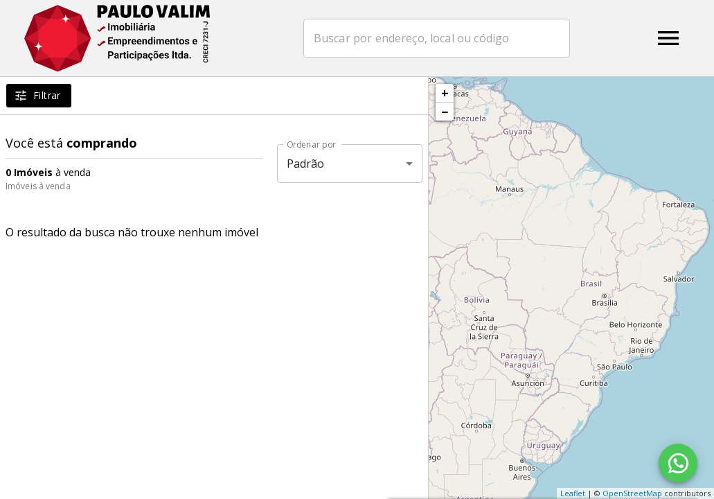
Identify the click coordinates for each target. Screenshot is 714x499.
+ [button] (445, 93)
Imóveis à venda (38, 186)
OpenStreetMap (632, 493)
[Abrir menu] (668, 38)
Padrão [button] (306, 163)
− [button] (444, 111)
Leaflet (572, 493)
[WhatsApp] (678, 463)
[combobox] (436, 38)
